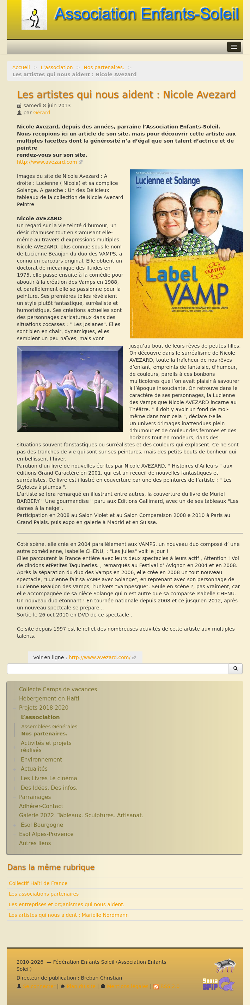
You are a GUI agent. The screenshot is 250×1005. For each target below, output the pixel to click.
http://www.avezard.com (47, 162)
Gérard (41, 112)
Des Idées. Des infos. (49, 788)
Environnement (41, 760)
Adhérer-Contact (41, 806)
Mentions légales (124, 986)
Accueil (21, 67)
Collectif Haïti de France (38, 883)
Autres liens (35, 843)
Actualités (34, 769)
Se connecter (36, 986)
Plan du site (78, 986)
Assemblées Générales (49, 726)
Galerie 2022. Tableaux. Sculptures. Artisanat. (81, 815)
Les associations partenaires (44, 894)
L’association (57, 67)
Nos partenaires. (104, 67)
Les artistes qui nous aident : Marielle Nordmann (69, 915)
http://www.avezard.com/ (99, 657)
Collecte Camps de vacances (58, 689)
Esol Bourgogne (42, 825)
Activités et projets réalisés (46, 746)
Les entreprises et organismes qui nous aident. (66, 904)
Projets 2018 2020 (43, 708)
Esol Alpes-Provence (46, 834)
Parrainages (35, 797)
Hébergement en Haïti (49, 699)
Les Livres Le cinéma (49, 778)
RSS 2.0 (166, 986)
